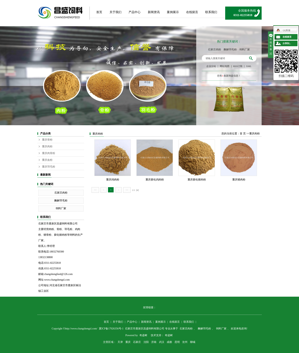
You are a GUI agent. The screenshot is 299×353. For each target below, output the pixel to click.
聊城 (192, 342)
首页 (99, 12)
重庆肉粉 (47, 146)
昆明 (177, 342)
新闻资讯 (154, 12)
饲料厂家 (244, 49)
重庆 (128, 342)
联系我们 (211, 12)
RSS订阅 (237, 66)
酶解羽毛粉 (230, 49)
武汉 (161, 342)
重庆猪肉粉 (238, 179)
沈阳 (146, 342)
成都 (169, 342)
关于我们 (115, 12)
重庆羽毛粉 (48, 166)
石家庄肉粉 (214, 49)
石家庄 (137, 342)
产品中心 (135, 12)
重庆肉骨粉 (48, 153)
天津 (120, 342)
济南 (153, 342)
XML (249, 66)
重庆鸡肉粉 (112, 179)
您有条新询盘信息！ (229, 75)
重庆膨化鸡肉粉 (155, 179)
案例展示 (173, 12)
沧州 (184, 342)
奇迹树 (143, 335)
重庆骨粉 (47, 139)
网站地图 (224, 66)
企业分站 (211, 66)
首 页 (243, 133)
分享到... (287, 43)
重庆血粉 (47, 160)
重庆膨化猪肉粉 (197, 179)
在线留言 (192, 12)
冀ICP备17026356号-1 (111, 328)
